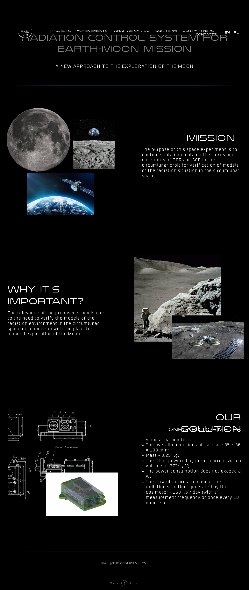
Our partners (198, 31)
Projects (60, 31)
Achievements (92, 31)
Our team (166, 31)
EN (227, 32)
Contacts (206, 34)
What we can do (131, 31)
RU (236, 32)
